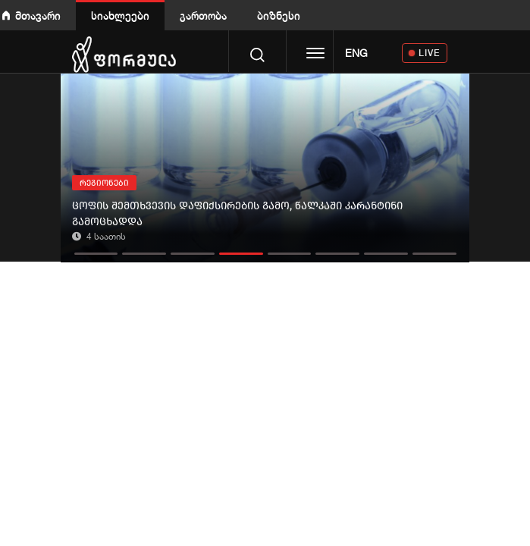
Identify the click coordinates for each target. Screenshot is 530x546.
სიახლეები (120, 15)
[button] (96, 250)
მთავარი (38, 15)
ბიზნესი (278, 15)
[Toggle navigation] (315, 54)
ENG (356, 53)
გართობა (203, 15)
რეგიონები (104, 183)
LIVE (430, 52)
